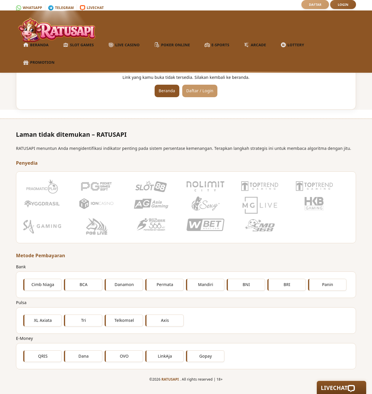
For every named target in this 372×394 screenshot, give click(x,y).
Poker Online (172, 45)
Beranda (36, 45)
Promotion (39, 62)
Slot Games (78, 45)
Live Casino (124, 45)
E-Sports (217, 45)
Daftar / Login (200, 90)
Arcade (255, 45)
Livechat (92, 7)
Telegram (61, 7)
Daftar (315, 4)
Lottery (292, 45)
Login (343, 4)
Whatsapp (29, 7)
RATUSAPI (170, 379)
